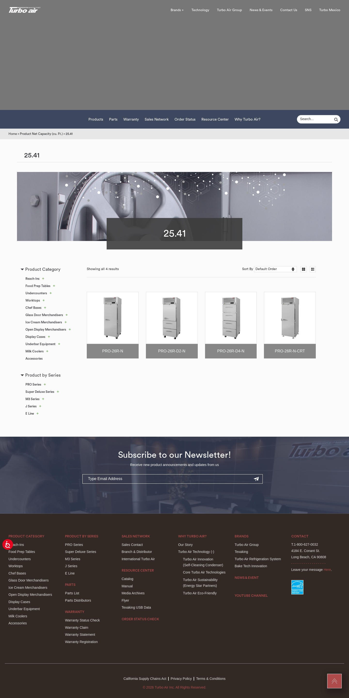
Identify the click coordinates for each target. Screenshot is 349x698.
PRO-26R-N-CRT (290, 351)
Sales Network (157, 119)
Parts (113, 119)
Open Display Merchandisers (45, 329)
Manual (127, 586)
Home (12, 133)
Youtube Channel (251, 595)
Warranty (131, 119)
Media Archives (133, 593)
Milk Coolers (34, 351)
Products (95, 119)
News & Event (247, 578)
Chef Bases (33, 307)
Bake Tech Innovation (251, 566)
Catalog (127, 579)
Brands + (177, 10)
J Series (31, 406)
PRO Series (33, 384)
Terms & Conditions (210, 679)
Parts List (72, 593)
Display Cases (35, 336)
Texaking (241, 552)
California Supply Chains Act (144, 679)
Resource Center (215, 119)
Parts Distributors (78, 600)
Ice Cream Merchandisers (43, 322)
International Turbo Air (138, 559)
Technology (200, 10)
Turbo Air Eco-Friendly (200, 593)
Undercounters (36, 293)
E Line (29, 413)
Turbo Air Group (229, 10)
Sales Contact (132, 545)
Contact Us (288, 10)
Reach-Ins (32, 278)
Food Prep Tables (37, 285)
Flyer (125, 600)
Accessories (34, 358)
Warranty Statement (80, 634)
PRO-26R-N (112, 351)
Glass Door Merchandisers (44, 315)
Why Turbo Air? (248, 119)
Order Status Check (140, 619)
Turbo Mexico (329, 10)
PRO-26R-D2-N (171, 351)
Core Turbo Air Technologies (204, 572)
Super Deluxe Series (39, 391)
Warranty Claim (76, 627)
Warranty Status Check (82, 620)
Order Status (185, 119)
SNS (308, 10)
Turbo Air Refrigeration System (258, 559)
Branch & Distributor (137, 552)
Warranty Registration (81, 642)
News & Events (261, 10)
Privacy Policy (181, 679)
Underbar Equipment (40, 344)
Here (327, 570)
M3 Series (32, 399)
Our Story (185, 545)
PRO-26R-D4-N (230, 351)
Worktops (32, 300)
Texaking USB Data (136, 607)
